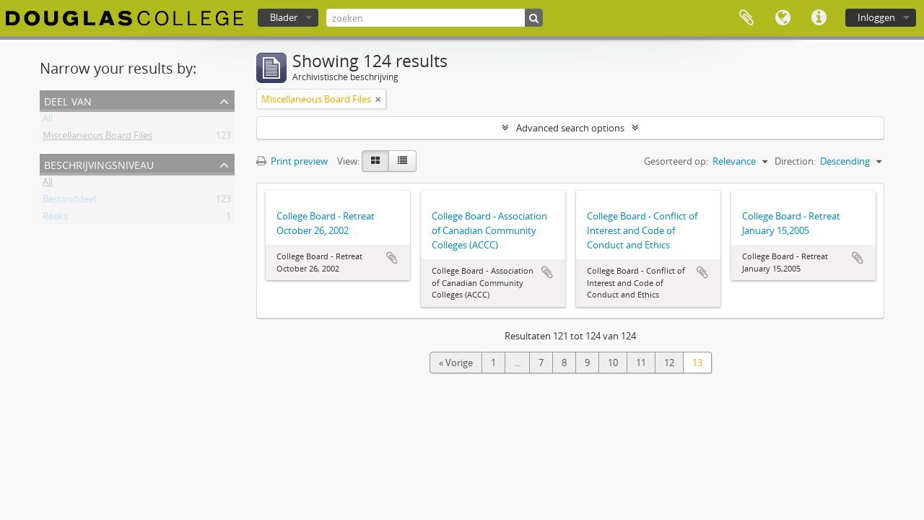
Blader (283, 17)
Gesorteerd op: (676, 161)
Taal (782, 18)
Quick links (819, 18)
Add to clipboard (392, 258)
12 (669, 362)
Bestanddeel (69, 201)
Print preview (292, 161)
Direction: (795, 161)
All (48, 120)
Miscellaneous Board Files (97, 137)
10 (613, 362)
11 (641, 362)
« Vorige (456, 362)
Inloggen (876, 17)
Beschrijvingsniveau (99, 163)
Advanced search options (570, 127)
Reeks (55, 218)
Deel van (68, 100)
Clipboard (746, 18)
